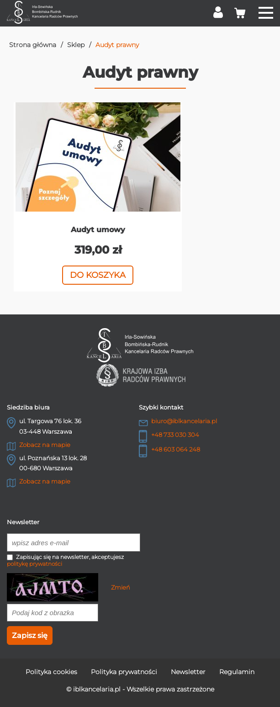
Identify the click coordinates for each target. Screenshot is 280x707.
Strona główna (32, 45)
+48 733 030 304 (175, 434)
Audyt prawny (117, 45)
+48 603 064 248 (175, 449)
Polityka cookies (51, 672)
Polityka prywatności (124, 672)
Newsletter (188, 672)
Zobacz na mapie (44, 444)
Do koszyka (98, 275)
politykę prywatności (34, 564)
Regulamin (236, 672)
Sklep (76, 45)
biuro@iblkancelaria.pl (184, 421)
